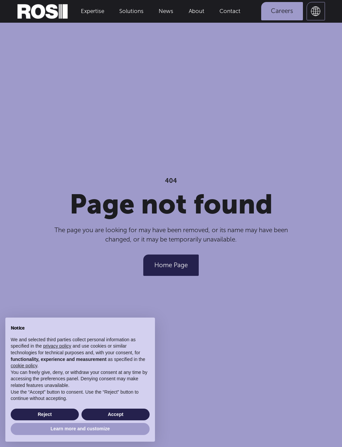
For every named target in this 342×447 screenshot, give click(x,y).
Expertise (92, 11)
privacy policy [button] (57, 346)
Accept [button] (116, 414)
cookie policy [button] (24, 365)
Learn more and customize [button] (80, 428)
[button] (316, 11)
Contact (229, 11)
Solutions (131, 11)
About (196, 11)
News (166, 11)
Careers (282, 11)
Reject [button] (45, 414)
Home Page (171, 265)
